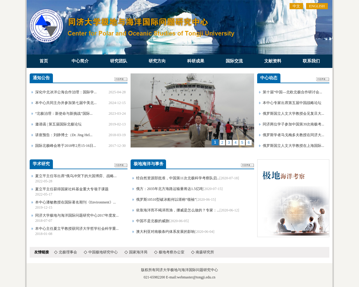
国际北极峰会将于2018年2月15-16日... (65, 146)
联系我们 (311, 61)
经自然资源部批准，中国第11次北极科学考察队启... (178, 178)
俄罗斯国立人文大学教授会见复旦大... (293, 113)
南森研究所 (205, 252)
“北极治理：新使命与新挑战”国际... (64, 113)
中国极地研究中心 (103, 252)
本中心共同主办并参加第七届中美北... (66, 103)
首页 (43, 61)
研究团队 (118, 61)
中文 (296, 6)
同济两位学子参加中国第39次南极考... (293, 124)
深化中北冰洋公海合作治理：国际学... (66, 92)
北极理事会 (68, 252)
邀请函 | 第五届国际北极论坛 (58, 124)
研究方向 (157, 61)
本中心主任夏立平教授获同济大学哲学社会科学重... (77, 228)
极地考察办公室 (171, 252)
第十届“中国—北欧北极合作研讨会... (292, 92)
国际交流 (234, 61)
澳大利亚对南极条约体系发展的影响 (165, 231)
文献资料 (272, 61)
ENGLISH (317, 6)
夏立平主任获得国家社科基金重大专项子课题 (72, 189)
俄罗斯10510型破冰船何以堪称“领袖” (166, 199)
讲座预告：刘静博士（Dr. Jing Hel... (63, 135)
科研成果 (195, 61)
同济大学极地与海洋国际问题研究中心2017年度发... (77, 215)
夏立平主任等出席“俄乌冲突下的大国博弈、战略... (76, 176)
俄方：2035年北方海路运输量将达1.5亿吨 (169, 189)
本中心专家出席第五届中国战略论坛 (292, 103)
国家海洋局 (138, 252)
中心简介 (80, 61)
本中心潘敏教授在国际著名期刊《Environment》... (75, 202)
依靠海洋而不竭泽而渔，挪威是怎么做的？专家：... (178, 210)
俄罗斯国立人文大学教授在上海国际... (293, 146)
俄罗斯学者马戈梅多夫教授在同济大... (293, 135)
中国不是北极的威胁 (152, 221)
